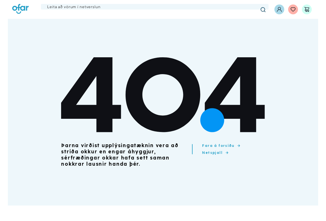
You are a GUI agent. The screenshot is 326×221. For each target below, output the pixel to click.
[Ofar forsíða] (20, 9)
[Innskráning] (279, 9)
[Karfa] (307, 9)
